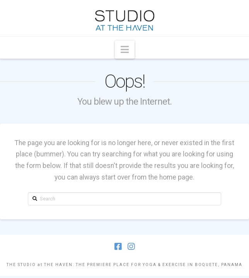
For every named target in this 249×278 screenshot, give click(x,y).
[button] (125, 50)
